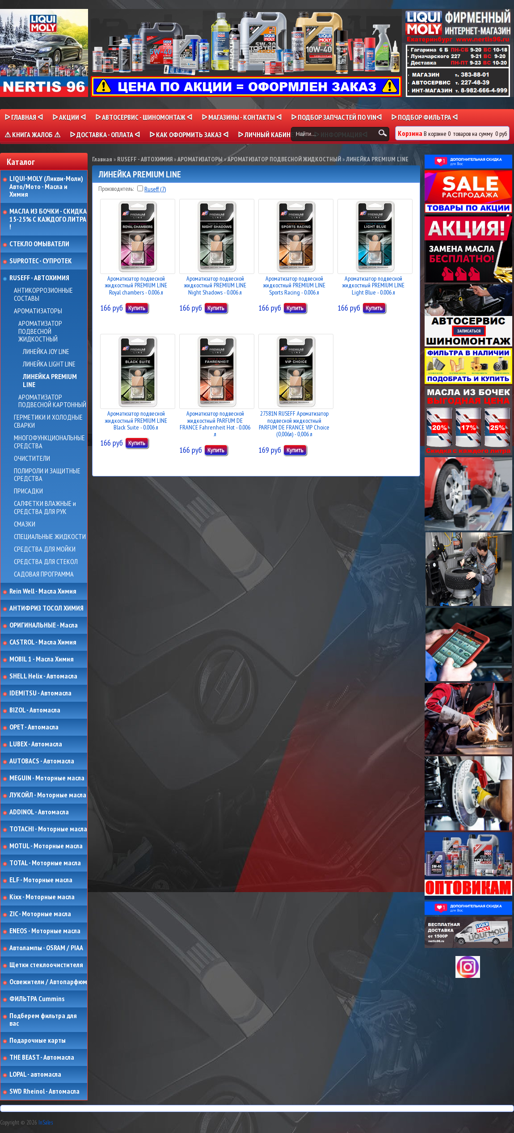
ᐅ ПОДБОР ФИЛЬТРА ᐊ (424, 117)
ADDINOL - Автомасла (39, 812)
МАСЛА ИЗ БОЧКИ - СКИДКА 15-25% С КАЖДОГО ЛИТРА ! (48, 219)
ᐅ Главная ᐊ (23, 117)
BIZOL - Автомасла (34, 710)
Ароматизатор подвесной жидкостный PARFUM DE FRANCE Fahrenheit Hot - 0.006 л (215, 423)
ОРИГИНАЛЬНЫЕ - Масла (43, 625)
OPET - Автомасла (34, 727)
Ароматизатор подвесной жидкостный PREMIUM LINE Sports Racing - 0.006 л (294, 285)
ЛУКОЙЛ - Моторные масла (47, 795)
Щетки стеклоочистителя (46, 965)
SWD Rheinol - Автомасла (44, 1091)
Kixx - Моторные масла (42, 897)
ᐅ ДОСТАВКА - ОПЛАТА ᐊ (105, 134)
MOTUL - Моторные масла (46, 846)
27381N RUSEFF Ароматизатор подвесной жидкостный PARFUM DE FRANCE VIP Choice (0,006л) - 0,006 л (294, 423)
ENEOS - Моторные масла (44, 931)
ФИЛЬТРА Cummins (36, 999)
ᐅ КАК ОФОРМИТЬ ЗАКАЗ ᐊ (188, 134)
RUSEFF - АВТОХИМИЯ (39, 278)
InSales (45, 1122)
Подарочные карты (37, 1040)
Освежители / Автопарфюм (48, 982)
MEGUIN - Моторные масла (46, 778)
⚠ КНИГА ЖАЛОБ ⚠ (32, 134)
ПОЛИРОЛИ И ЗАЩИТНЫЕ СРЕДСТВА (47, 475)
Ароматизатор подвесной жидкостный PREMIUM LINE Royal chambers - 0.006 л (136, 285)
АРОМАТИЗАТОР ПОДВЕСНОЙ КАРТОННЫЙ (52, 401)
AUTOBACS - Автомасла (41, 761)
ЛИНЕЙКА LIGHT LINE (49, 364)
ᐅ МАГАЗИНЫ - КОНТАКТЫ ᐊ (242, 117)
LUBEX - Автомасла (35, 744)
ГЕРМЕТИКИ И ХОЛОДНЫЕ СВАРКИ (48, 421)
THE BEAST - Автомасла (41, 1057)
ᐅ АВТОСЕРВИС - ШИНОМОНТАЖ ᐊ (143, 117)
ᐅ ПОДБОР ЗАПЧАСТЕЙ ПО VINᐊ (336, 117)
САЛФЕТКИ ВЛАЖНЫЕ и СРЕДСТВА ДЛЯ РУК (45, 507)
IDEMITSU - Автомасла (40, 693)
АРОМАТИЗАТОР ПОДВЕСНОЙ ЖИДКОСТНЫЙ (40, 331)
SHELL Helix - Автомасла (43, 676)
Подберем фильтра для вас (43, 1020)
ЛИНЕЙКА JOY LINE (46, 352)
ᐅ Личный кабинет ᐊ (271, 134)
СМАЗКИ (24, 524)
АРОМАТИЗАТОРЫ (38, 311)
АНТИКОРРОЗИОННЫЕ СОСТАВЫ (43, 294)
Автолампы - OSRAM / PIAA (46, 948)
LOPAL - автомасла (35, 1074)
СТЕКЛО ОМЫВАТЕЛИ (39, 244)
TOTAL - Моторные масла (45, 863)
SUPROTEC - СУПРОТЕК (40, 261)
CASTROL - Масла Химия (42, 642)
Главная (102, 159)
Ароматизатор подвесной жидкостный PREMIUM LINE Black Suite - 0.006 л (136, 420)
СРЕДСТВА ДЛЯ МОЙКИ (45, 549)
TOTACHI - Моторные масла (48, 829)
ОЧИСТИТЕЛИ (32, 459)
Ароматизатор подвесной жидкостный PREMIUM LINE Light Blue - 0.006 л (373, 285)
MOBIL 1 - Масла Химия (41, 659)
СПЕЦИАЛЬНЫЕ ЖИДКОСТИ (50, 537)
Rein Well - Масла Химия (42, 591)
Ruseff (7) (155, 189)
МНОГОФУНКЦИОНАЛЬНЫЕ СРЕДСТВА (49, 442)
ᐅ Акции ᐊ (69, 117)
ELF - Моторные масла (40, 880)
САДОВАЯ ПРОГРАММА (44, 574)
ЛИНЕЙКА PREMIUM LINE (50, 380)
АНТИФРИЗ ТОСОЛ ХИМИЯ (46, 608)
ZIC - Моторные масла (40, 914)
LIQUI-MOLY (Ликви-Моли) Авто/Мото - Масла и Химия (46, 186)
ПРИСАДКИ (28, 491)
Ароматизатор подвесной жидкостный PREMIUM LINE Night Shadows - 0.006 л (215, 285)
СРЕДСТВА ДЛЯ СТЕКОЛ (46, 562)
